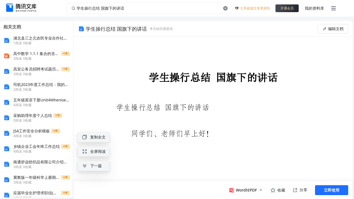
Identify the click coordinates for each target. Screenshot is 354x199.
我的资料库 (314, 8)
